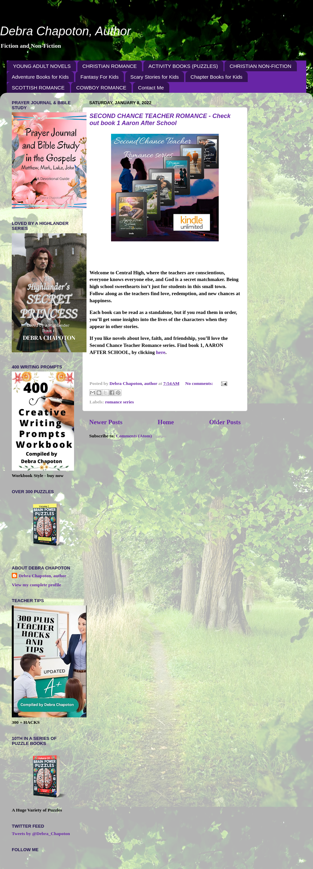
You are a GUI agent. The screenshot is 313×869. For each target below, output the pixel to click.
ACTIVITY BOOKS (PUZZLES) (183, 66)
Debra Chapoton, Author (65, 31)
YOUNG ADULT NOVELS (42, 66)
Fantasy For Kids (99, 77)
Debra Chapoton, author (42, 575)
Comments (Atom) (134, 435)
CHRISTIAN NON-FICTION (260, 66)
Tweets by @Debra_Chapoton (41, 833)
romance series (119, 401)
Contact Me (151, 87)
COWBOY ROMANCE (101, 87)
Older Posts (225, 422)
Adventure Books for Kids (40, 77)
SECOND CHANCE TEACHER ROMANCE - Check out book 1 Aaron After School (160, 119)
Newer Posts (106, 422)
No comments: (199, 383)
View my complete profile (36, 584)
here (161, 352)
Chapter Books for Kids (216, 77)
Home (166, 422)
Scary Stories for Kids (154, 77)
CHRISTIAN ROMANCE (109, 66)
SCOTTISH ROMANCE (38, 87)
